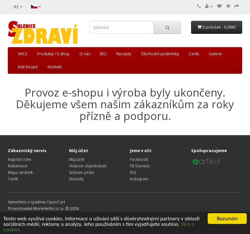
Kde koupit (28, 67)
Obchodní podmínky (160, 54)
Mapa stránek (20, 172)
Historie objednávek (87, 166)
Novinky (76, 179)
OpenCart (56, 202)
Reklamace (18, 166)
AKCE (22, 54)
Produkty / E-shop (53, 54)
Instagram (139, 179)
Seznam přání (81, 172)
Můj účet (76, 159)
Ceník (194, 54)
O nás (84, 54)
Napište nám (19, 159)
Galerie (215, 54)
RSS (133, 172)
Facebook (139, 159)
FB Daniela (139, 166)
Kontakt (55, 67)
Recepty (124, 54)
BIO (103, 54)
